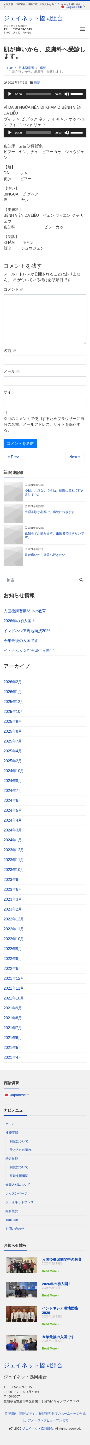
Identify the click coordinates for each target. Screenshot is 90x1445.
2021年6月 (13, 1038)
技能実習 (12, 1132)
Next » (74, 457)
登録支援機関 (19, 1176)
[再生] (9, 94)
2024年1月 (13, 840)
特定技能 (12, 1159)
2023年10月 (14, 870)
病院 (37, 82)
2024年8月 (13, 781)
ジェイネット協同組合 (33, 18)
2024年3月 (13, 830)
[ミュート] (66, 94)
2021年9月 (13, 1008)
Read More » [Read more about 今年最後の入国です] (50, 1348)
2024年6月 (13, 800)
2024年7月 (13, 791)
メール (12, 371)
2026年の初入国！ (19, 621)
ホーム (10, 1124)
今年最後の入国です (21, 641)
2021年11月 (14, 988)
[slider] (38, 94)
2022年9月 (13, 949)
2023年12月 (14, 850)
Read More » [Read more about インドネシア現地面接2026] (50, 1324)
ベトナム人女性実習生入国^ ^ (29, 650)
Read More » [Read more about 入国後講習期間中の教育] (50, 1271)
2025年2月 (13, 761)
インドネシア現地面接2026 (27, 631)
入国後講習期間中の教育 (25, 611)
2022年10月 (14, 939)
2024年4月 (13, 820)
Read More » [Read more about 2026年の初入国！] (50, 1295)
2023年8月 (13, 880)
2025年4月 (13, 751)
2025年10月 (14, 711)
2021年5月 (13, 1048)
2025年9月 (13, 721)
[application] (45, 94)
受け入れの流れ (20, 1150)
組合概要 (12, 1211)
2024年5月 (13, 810)
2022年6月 (13, 968)
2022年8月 (13, 959)
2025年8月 (13, 731)
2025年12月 (14, 702)
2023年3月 (13, 899)
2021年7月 (13, 1028)
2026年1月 (13, 692)
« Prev (13, 457)
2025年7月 (13, 741)
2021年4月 (13, 1057)
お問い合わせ (15, 1228)
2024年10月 (14, 771)
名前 (10, 351)
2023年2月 (13, 909)
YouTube (12, 1220)
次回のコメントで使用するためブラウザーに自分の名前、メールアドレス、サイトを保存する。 (44, 424)
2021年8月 (13, 1018)
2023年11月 (14, 860)
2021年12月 (14, 978)
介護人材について (18, 1184)
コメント (14, 289)
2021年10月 (14, 998)
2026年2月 (13, 682)
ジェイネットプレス (20, 1202)
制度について (19, 1141)
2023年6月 (13, 889)
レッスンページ (16, 1193)
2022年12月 (14, 919)
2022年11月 (14, 929)
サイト (9, 392)
